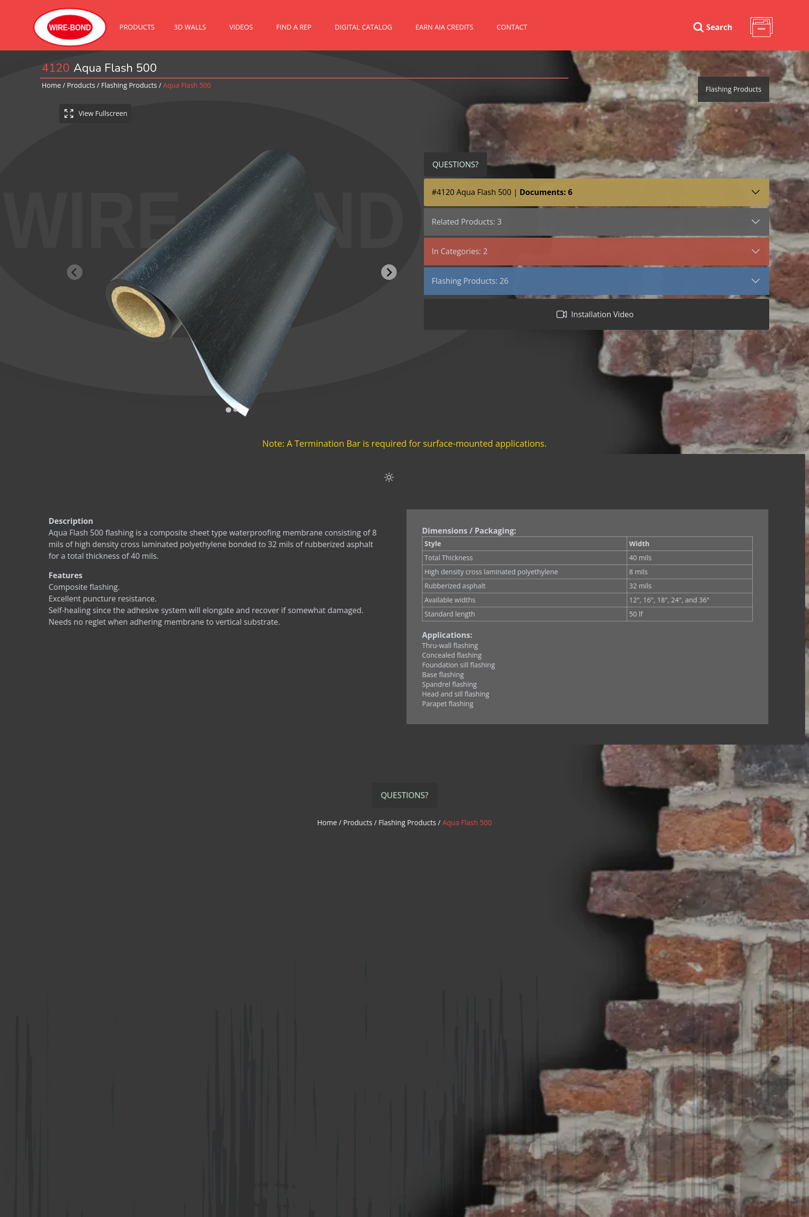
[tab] (229, 410)
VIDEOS (241, 27)
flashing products (129, 85)
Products (137, 27)
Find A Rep (293, 27)
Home (51, 85)
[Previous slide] (75, 272)
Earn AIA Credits (444, 27)
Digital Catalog (363, 27)
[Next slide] (389, 272)
